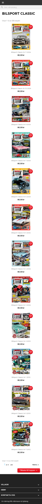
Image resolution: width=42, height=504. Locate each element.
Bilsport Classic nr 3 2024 (21, 305)
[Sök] (21, 7)
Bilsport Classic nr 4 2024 (21, 269)
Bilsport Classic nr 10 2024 (21, 88)
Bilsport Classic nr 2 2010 (21, 341)
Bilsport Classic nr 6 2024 (21, 197)
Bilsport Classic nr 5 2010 (21, 413)
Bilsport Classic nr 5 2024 (21, 233)
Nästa (35, 465)
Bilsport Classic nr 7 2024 (21, 161)
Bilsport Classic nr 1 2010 (21, 377)
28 (11, 465)
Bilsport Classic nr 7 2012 (21, 449)
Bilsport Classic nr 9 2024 (21, 124)
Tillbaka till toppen (29, 470)
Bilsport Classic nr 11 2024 (21, 52)
